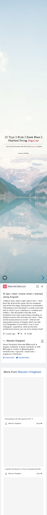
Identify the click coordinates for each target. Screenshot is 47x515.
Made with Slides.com (16, 286)
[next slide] (42, 278)
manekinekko (22, 358)
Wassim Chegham (15, 340)
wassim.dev (8, 358)
